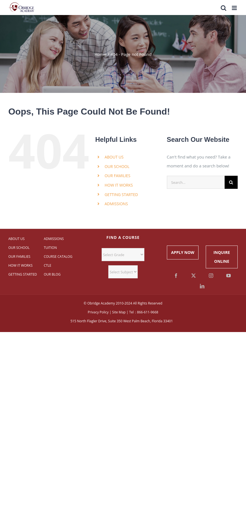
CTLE (47, 265)
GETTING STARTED (121, 194)
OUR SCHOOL (117, 166)
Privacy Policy (98, 312)
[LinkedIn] (202, 286)
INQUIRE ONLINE (222, 257)
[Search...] (196, 182)
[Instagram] (211, 275)
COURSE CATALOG (58, 256)
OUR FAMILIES (117, 175)
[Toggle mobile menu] (235, 8)
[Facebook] (176, 275)
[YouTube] (228, 275)
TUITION (50, 247)
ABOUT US (114, 157)
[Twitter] (193, 275)
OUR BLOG (52, 274)
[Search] (231, 182)
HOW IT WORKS (119, 185)
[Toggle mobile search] (223, 8)
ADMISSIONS (116, 203)
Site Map (119, 312)
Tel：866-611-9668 (143, 312)
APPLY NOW (182, 252)
